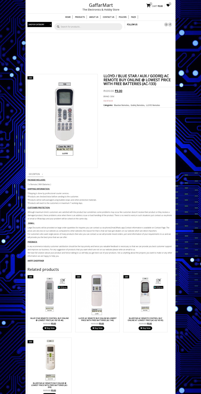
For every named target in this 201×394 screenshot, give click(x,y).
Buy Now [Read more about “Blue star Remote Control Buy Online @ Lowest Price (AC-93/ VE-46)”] (45, 318)
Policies (123, 17)
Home (68, 17)
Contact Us (108, 17)
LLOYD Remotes (153, 105)
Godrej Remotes (137, 105)
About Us (93, 17)
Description (34, 174)
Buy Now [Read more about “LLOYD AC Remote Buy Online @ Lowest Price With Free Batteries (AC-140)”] (82, 318)
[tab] (35, 174)
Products (80, 17)
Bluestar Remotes (121, 105)
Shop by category (36, 24)
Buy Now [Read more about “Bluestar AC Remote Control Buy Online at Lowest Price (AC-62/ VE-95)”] (120, 318)
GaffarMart (101, 5)
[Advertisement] (100, 53)
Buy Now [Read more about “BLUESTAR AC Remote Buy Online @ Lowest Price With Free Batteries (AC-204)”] (158, 318)
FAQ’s (133, 17)
